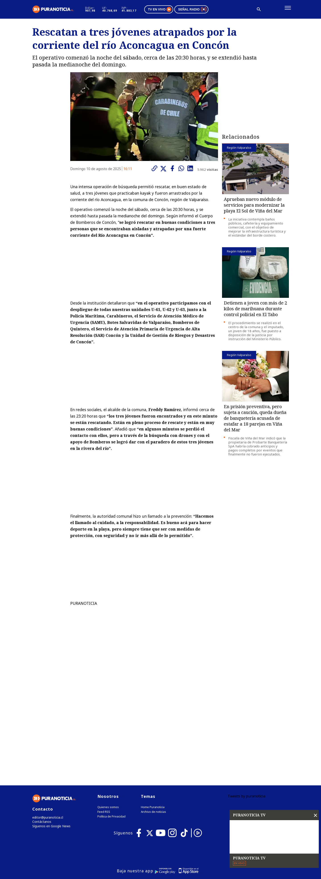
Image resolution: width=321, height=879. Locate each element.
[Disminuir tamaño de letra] (248, 10)
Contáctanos (40, 731)
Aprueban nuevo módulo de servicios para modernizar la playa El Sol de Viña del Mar (254, 206)
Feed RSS (103, 720)
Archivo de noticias (153, 720)
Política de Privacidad (111, 725)
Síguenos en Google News (50, 735)
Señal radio (206, 10)
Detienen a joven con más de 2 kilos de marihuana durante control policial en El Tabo (255, 310)
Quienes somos (108, 716)
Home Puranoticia (153, 716)
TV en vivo (173, 10)
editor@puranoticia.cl (46, 726)
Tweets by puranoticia (246, 705)
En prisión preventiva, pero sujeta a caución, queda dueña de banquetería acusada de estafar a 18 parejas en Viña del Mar (255, 419)
